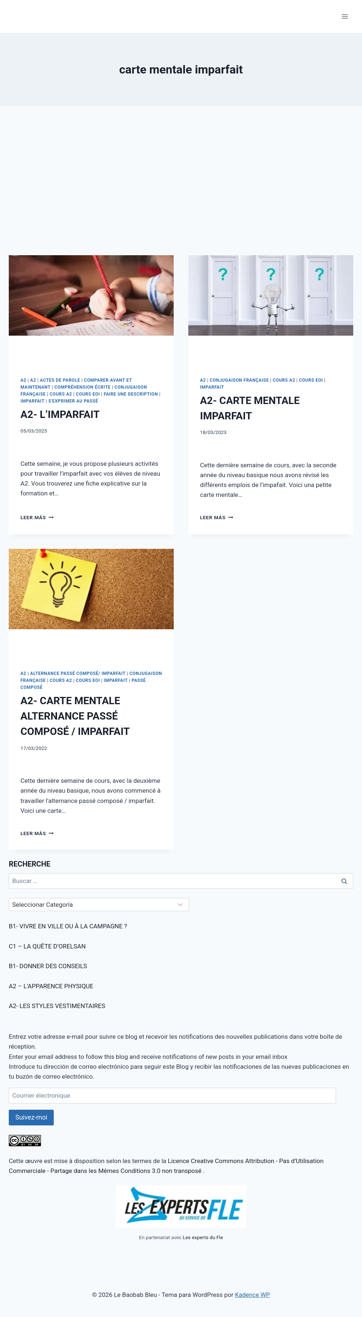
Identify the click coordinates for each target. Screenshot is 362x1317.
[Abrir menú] (344, 16)
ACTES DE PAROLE (60, 380)
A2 (23, 380)
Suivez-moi (31, 1117)
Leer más (36, 517)
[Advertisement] (181, 186)
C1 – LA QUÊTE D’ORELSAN (47, 946)
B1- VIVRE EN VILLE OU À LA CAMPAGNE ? (68, 926)
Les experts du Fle (203, 1237)
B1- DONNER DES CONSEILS (48, 966)
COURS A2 (61, 394)
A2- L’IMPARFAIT (59, 414)
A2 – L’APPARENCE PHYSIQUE (51, 986)
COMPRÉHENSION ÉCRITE (82, 387)
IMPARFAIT (32, 401)
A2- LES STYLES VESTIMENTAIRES (57, 1006)
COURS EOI (88, 394)
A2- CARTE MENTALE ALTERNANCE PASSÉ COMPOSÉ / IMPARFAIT (75, 716)
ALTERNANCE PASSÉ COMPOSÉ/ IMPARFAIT (78, 673)
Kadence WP (252, 1294)
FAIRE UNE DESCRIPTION (131, 394)
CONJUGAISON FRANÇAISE (239, 380)
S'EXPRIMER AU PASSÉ (73, 401)
